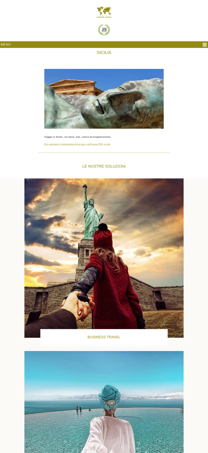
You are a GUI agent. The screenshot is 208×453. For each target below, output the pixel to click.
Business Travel (104, 337)
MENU (6, 44)
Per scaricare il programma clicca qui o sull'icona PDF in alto (77, 144)
